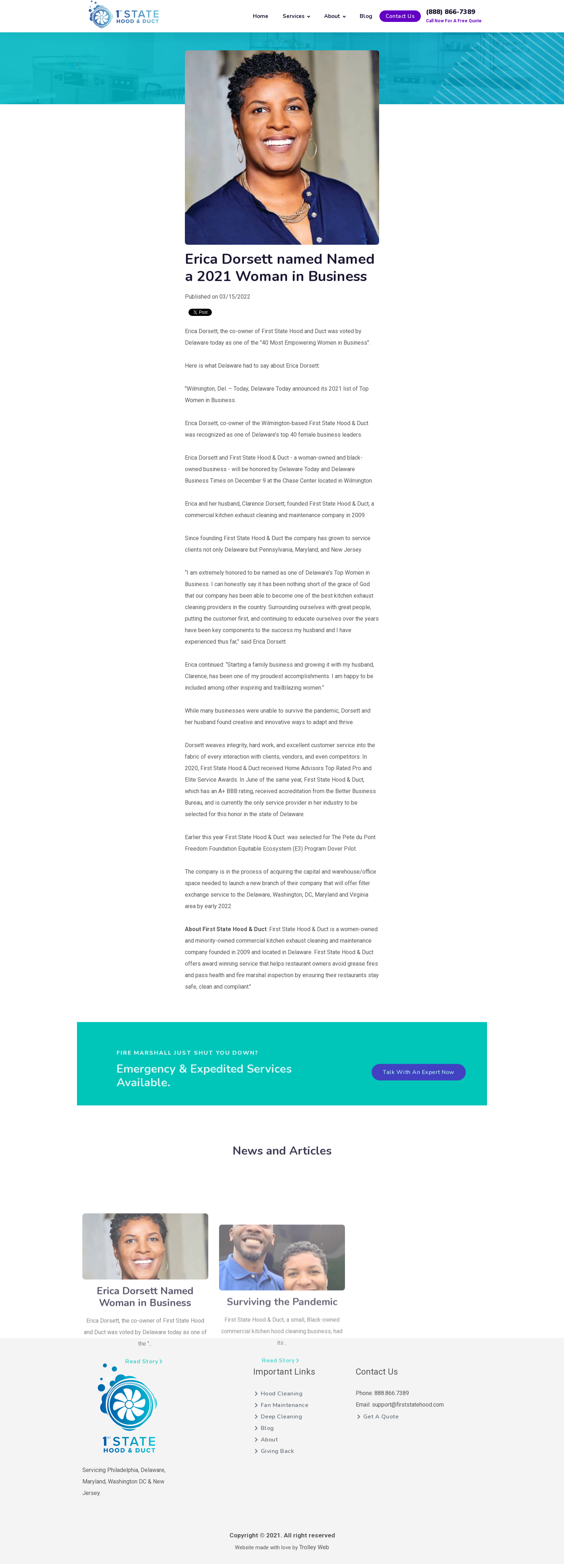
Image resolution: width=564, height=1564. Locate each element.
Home (260, 16)
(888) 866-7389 (450, 12)
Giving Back (274, 1451)
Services (296, 16)
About (334, 16)
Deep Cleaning (278, 1417)
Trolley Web (314, 1547)
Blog (366, 16)
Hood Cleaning (279, 1394)
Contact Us (400, 16)
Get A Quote (378, 1417)
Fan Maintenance (281, 1405)
